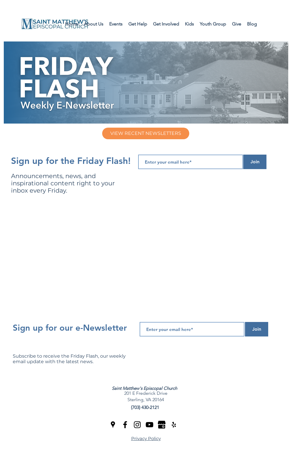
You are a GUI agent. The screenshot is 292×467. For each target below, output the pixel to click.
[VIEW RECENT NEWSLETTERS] (145, 133)
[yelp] (174, 424)
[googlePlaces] (113, 424)
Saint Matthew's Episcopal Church (144, 388)
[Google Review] (161, 424)
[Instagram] (137, 424)
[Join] (254, 162)
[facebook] (125, 424)
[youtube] (149, 424)
